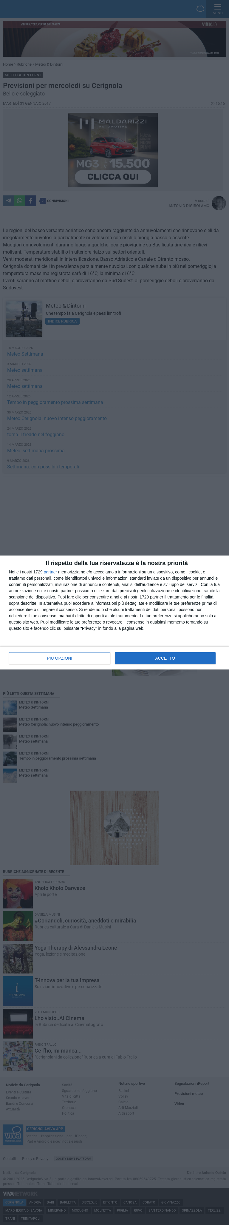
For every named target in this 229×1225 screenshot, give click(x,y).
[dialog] (114, 612)
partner (50, 572)
